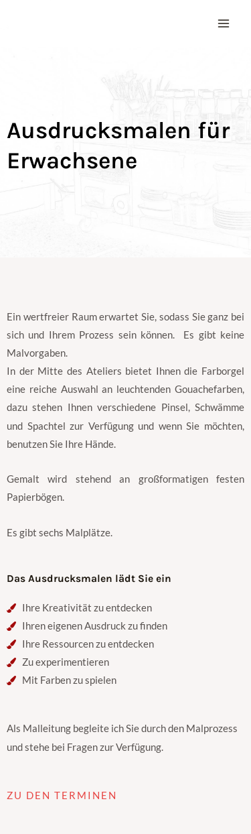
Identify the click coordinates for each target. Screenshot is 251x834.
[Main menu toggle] (224, 23)
